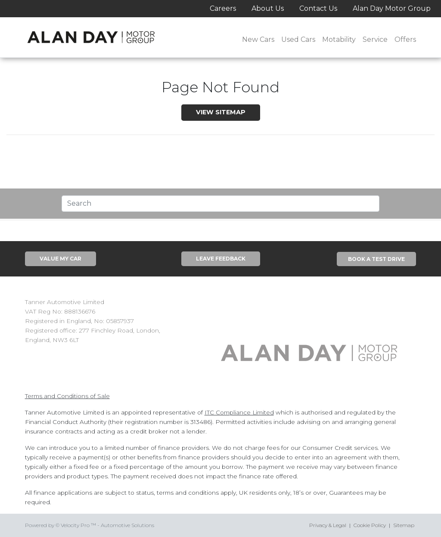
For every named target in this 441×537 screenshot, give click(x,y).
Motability (339, 39)
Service (375, 39)
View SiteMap (220, 112)
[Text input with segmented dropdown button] (220, 203)
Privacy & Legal (327, 525)
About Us (268, 8)
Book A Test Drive (376, 259)
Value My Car (60, 258)
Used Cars (298, 39)
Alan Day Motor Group (392, 8)
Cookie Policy (370, 525)
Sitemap (403, 525)
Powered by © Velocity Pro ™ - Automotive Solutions (89, 525)
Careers (223, 8)
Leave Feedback (220, 258)
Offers (405, 39)
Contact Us (318, 8)
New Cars (258, 39)
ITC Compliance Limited (239, 412)
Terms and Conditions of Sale (67, 396)
